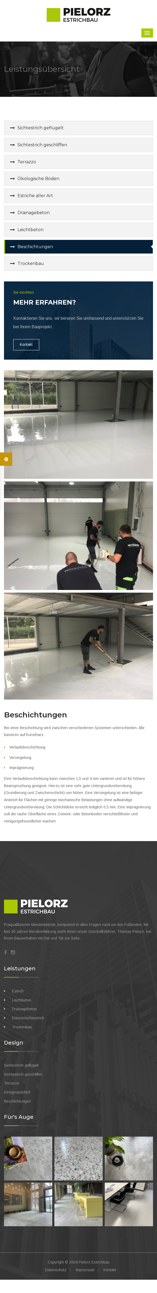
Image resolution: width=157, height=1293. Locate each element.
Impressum (85, 1270)
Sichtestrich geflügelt (41, 127)
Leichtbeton (30, 229)
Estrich (18, 991)
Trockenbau (31, 263)
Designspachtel (17, 1092)
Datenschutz (56, 1270)
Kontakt (26, 344)
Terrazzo (27, 161)
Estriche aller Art (35, 195)
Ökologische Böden (38, 178)
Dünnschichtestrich (28, 1018)
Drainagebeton (34, 212)
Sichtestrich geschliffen (42, 144)
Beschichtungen (35, 246)
